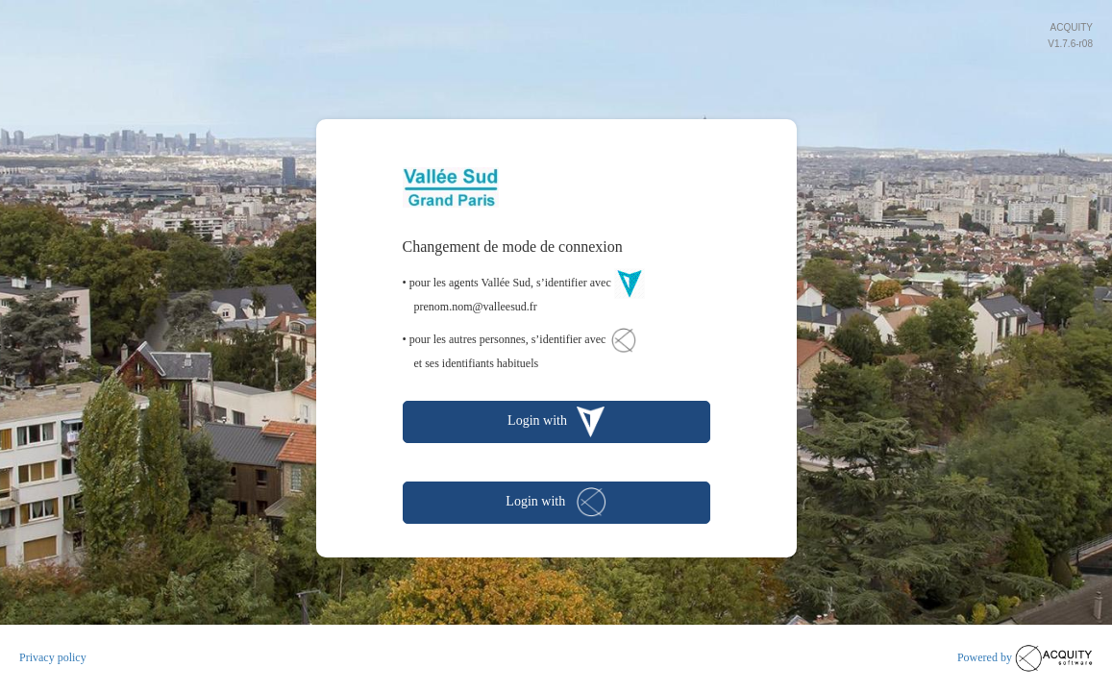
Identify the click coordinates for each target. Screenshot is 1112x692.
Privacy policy (52, 657)
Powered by (1025, 658)
